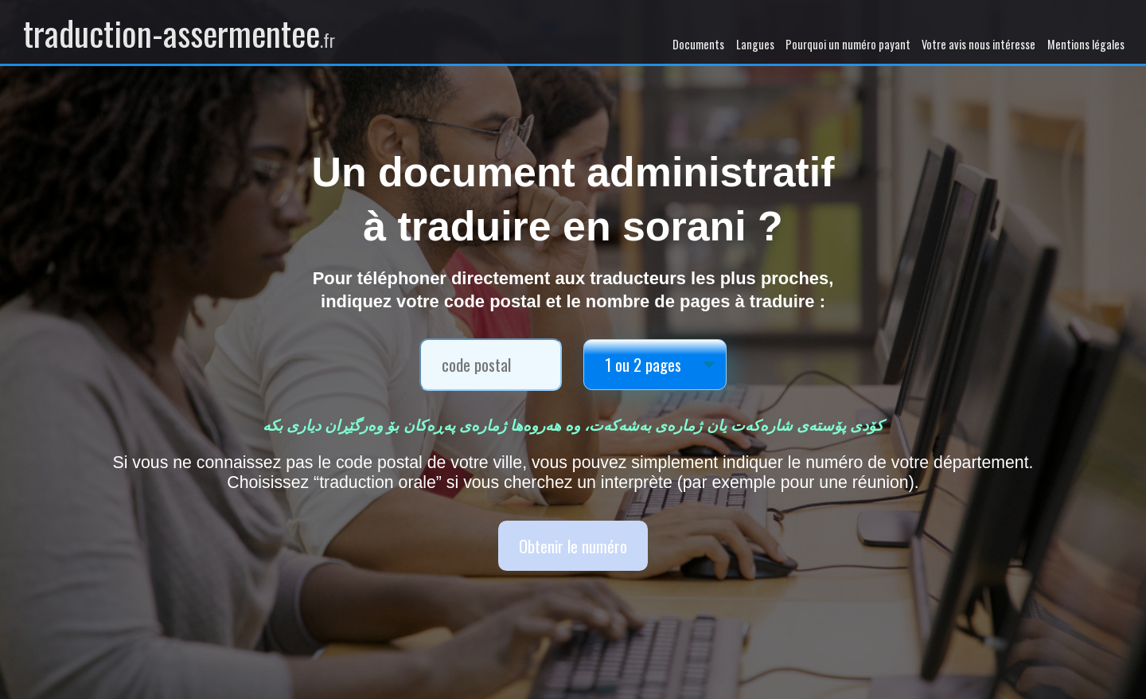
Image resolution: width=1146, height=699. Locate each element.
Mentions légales (1086, 44)
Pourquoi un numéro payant (847, 44)
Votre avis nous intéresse (978, 44)
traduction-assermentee (179, 32)
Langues (755, 44)
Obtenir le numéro (573, 545)
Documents (698, 44)
